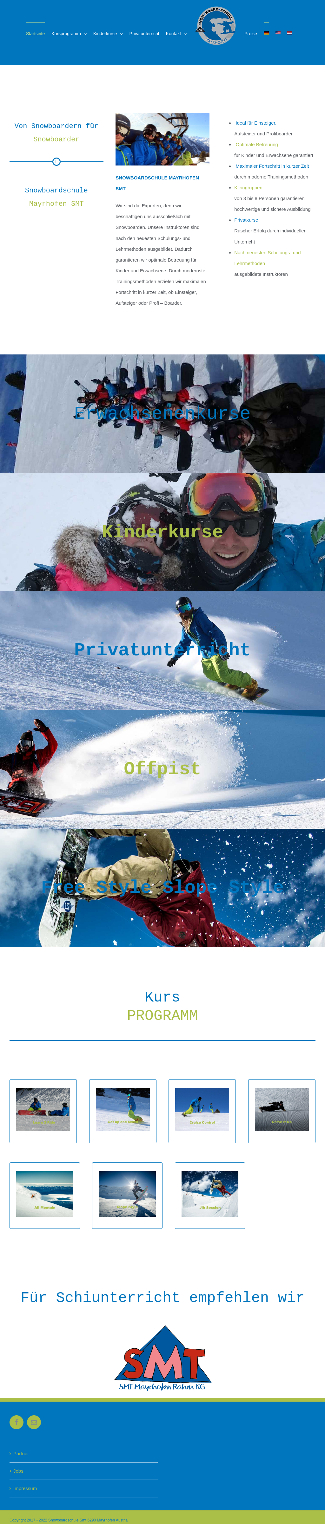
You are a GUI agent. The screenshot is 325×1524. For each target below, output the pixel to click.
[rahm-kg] (162, 1324)
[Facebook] (16, 1422)
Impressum (25, 1488)
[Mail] (34, 1422)
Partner (21, 1453)
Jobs (18, 1471)
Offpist (162, 769)
